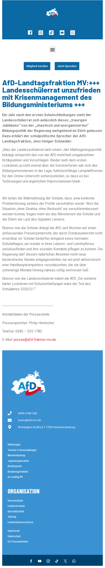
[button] (52, 49)
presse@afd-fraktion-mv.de (35, 340)
